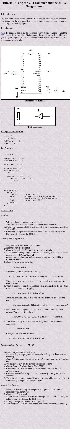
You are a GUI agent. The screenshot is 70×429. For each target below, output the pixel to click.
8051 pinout (6, 35)
